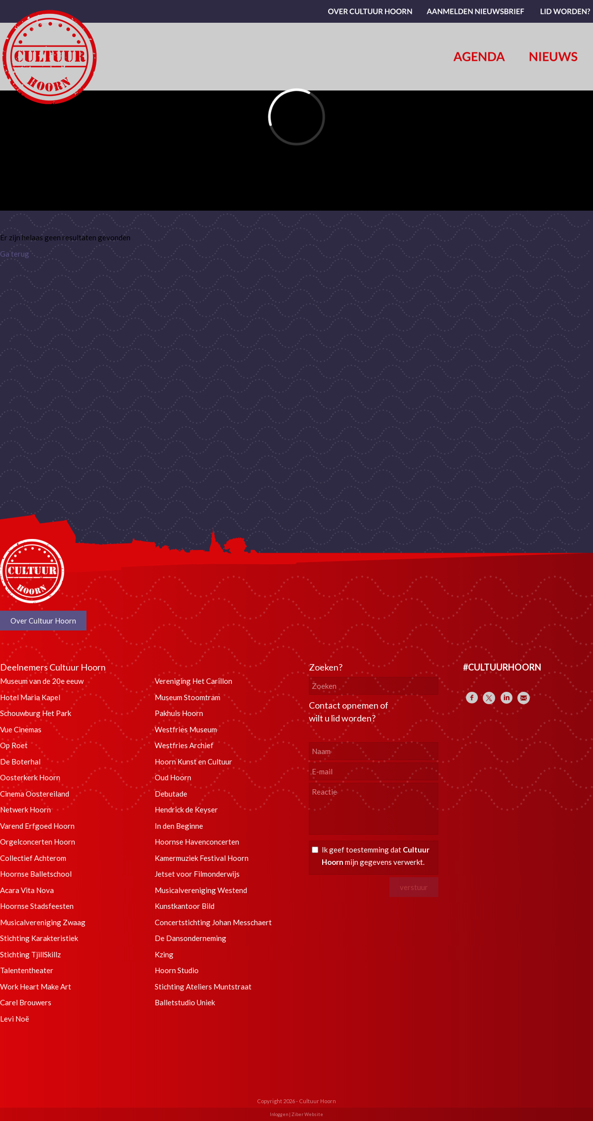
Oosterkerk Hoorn (30, 777)
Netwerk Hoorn (25, 809)
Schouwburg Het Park (35, 713)
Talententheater (26, 970)
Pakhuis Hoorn (179, 713)
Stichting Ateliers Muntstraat (203, 986)
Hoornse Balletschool (36, 873)
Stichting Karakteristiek (39, 938)
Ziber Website (307, 1114)
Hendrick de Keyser (186, 809)
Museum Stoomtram (187, 697)
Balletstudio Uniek (185, 1002)
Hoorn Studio (177, 970)
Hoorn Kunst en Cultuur (193, 761)
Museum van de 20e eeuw (42, 680)
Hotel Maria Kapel (30, 697)
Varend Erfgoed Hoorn (37, 825)
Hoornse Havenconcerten (197, 841)
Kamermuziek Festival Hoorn (202, 857)
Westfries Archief (184, 745)
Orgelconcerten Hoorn (37, 841)
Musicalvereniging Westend (201, 890)
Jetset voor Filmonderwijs (197, 873)
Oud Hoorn (173, 777)
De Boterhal (20, 761)
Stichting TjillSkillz (30, 954)
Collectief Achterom (33, 857)
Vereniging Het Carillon (193, 680)
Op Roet (14, 745)
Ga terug (14, 253)
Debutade (171, 793)
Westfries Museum (186, 729)
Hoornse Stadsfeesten (37, 905)
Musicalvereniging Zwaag (42, 922)
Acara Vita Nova (27, 890)
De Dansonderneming (190, 938)
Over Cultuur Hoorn (43, 620)
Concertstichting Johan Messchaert (213, 922)
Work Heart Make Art (35, 986)
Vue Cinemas (21, 729)
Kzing (164, 954)
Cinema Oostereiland (34, 793)
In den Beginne (179, 825)
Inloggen (279, 1114)
